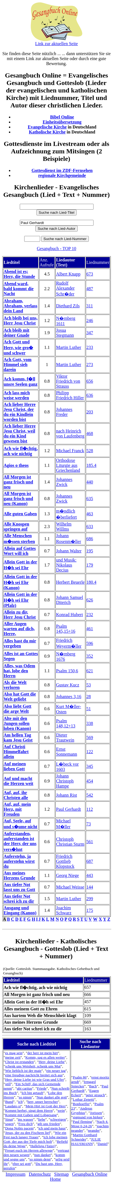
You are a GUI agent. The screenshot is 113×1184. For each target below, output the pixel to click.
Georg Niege (67, 875)
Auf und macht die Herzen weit (18, 781)
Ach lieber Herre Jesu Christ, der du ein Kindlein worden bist (20, 412)
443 (89, 875)
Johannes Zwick (64, 482)
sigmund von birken (88, 1117)
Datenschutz (40, 1174)
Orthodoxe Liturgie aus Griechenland (68, 465)
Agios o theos (16, 465)
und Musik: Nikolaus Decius (66, 565)
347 (89, 332)
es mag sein (13, 1053)
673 (89, 274)
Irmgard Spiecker (83, 1084)
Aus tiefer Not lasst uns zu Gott (19, 887)
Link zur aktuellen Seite (56, 43)
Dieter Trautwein (65, 737)
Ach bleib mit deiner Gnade (17, 333)
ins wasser (25, 1119)
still (8, 1084)
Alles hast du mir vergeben (20, 643)
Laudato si (13, 1106)
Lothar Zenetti (83, 1099)
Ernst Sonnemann (66, 751)
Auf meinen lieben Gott (15, 766)
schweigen (58, 1119)
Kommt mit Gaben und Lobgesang (30, 1115)
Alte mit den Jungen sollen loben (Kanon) (17, 723)
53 (88, 685)
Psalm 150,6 (67, 670)
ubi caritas (24, 1088)
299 (89, 898)
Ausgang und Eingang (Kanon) (20, 910)
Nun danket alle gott (51, 1097)
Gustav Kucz (67, 685)
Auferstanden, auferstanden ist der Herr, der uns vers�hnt (20, 841)
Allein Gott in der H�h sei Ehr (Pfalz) (20, 600)
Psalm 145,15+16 (65, 629)
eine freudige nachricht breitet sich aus (33, 1075)
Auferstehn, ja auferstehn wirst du (19, 861)
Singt (9, 1119)
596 (89, 643)
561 (89, 841)
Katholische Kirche (47, 132)
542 (89, 795)
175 (89, 910)
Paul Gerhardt (68, 809)
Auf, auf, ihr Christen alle (16, 795)
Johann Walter (68, 551)
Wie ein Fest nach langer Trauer (35, 1135)
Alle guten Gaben (20, 513)
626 (89, 600)
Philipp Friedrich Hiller (70, 395)
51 (88, 708)
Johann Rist (66, 795)
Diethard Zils (68, 305)
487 (89, 288)
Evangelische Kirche (47, 127)
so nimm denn (40, 1159)
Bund (9, 1102)
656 (89, 381)
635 (89, 498)
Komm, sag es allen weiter (45, 1057)
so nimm (25, 1097)
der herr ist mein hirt (42, 1053)
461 (89, 628)
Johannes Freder (64, 412)
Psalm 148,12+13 (65, 723)
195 (89, 551)
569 (89, 737)
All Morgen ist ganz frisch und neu (18, 482)
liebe (41, 1119)
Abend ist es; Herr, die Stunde (19, 274)
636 (89, 395)
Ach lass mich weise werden (17, 395)
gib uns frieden (49, 1124)
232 (89, 614)
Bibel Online (62, 117)
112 (89, 809)
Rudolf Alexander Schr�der (65, 288)
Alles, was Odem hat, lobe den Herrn (19, 670)
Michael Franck (70, 450)
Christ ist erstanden (19, 1062)
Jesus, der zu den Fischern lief (27, 1133)
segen (9, 1124)
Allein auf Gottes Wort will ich (20, 551)
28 (88, 696)
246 (89, 320)
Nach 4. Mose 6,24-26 (89, 1123)
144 (89, 887)
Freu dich (25, 1124)
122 (89, 751)
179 (89, 565)
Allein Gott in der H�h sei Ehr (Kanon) (20, 582)
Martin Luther (68, 347)
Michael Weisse (70, 887)
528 (89, 450)
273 (89, 364)
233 (89, 347)
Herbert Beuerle (70, 582)
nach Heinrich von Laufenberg (70, 433)
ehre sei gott (22, 1164)
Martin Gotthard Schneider (84, 1137)
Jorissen (96, 1113)
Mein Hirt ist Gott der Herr (46, 1106)
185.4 (91, 465)
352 (89, 656)
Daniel (103, 1144)
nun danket (42, 1155)
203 (89, 412)
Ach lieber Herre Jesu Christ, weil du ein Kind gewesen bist (20, 433)
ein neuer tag (55, 1071)
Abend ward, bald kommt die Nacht (19, 288)
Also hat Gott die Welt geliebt (20, 696)
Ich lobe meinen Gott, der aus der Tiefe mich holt (35, 1139)
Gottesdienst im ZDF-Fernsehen (62, 170)
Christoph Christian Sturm (70, 841)
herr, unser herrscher (43, 1102)
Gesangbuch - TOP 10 (56, 248)
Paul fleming (82, 1121)
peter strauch (95, 1095)
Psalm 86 (80, 1077)
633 (89, 526)
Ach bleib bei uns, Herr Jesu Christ (21, 320)
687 (89, 861)
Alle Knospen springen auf (16, 526)
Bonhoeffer (81, 1104)
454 (89, 781)
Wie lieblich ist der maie (23, 1071)
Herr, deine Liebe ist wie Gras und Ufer (34, 1079)
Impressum (15, 1174)
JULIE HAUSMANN (86, 1141)
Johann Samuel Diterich (69, 600)
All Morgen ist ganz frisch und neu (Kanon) (18, 498)
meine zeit (12, 1057)
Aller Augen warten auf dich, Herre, (19, 628)
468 (89, 433)
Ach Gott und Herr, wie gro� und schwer (18, 347)
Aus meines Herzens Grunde (19, 875)
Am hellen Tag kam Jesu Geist (18, 737)
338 (89, 723)
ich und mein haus (51, 1128)
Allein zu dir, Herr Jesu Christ (20, 614)
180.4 (91, 582)
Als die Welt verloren (15, 685)
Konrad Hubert (69, 614)
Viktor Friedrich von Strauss (68, 381)
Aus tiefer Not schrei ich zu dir (19, 899)
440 (89, 482)
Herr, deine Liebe (52, 1062)
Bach (93, 1086)
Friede (41, 1088)
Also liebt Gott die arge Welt (17, 709)
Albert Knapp (68, 274)
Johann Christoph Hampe (64, 781)
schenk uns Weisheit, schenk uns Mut (32, 1066)
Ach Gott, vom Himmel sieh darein (17, 364)
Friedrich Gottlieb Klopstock (65, 861)
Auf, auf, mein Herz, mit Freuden (17, 809)
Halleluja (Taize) (42, 1146)
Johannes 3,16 (68, 696)
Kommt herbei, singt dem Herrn (29, 1110)
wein (61, 1110)
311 (89, 305)
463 (89, 513)
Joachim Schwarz (63, 910)
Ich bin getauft (32, 1093)
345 (89, 766)
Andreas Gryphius (81, 1110)
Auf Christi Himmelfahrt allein (16, 751)
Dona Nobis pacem (19, 1128)
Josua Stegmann (65, 333)
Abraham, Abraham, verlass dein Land (20, 305)
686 (89, 538)
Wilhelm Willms (63, 526)
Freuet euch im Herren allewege (29, 1150)
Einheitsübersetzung (62, 122)
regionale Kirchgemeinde (62, 175)
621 (89, 670)
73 (88, 824)
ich (20, 1102)
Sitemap (61, 1174)
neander (94, 1130)
